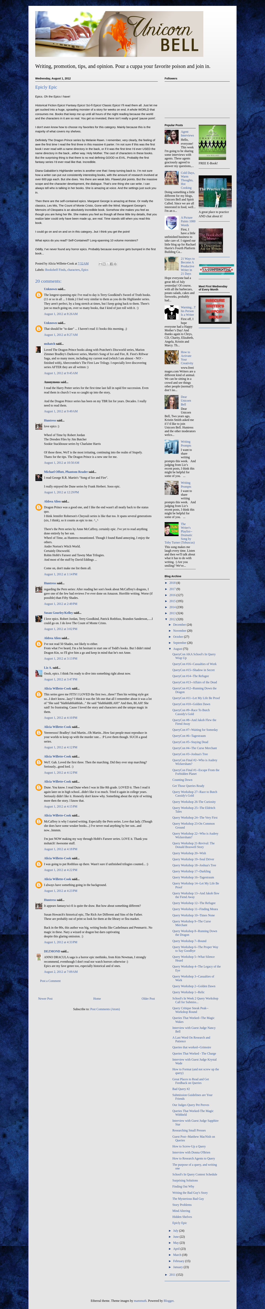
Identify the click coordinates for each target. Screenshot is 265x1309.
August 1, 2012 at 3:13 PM (60, 658)
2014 (172, 607)
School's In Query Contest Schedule (194, 1174)
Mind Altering (181, 1210)
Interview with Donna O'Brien (191, 1152)
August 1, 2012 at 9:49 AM (61, 411)
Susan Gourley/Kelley (58, 612)
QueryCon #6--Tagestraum (189, 735)
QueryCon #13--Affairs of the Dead (194, 682)
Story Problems (182, 1204)
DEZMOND (52, 951)
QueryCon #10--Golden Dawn (191, 704)
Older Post (148, 998)
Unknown (50, 289)
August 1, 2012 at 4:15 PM (60, 806)
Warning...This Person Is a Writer (188, 311)
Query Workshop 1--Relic (188, 992)
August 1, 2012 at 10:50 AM (61, 462)
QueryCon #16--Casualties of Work (194, 664)
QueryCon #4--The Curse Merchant (194, 748)
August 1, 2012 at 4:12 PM (60, 747)
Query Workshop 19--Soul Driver (193, 859)
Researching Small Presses (189, 1130)
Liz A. (48, 667)
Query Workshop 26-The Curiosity (194, 801)
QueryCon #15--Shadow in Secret (193, 670)
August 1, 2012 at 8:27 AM (61, 334)
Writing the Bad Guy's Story (190, 1192)
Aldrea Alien (52, 501)
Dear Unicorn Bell (186, 400)
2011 (172, 1274)
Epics (84, 269)
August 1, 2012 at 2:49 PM (60, 603)
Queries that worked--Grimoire (191, 1047)
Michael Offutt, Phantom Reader (66, 471)
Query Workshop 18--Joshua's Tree (194, 865)
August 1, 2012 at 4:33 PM (60, 942)
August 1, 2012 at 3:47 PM (60, 679)
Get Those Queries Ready (188, 785)
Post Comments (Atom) (105, 1009)
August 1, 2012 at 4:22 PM (60, 870)
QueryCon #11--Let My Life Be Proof (196, 698)
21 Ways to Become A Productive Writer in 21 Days (188, 266)
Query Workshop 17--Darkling (191, 871)
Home (97, 998)
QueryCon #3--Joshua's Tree (190, 754)
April (177, 1248)
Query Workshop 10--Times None (193, 915)
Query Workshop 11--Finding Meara (195, 909)
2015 (172, 601)
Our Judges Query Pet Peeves (190, 1105)
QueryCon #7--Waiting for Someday (195, 729)
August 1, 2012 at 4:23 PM (60, 890)
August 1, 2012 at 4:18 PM (60, 849)
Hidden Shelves (182, 1216)
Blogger (169, 1300)
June (176, 1236)
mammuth (140, 1300)
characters (73, 269)
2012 (172, 619)
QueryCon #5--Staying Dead (190, 742)
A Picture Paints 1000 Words (188, 221)
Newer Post (45, 998)
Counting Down (182, 779)
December (180, 624)
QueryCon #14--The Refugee (190, 676)
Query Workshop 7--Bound (189, 941)
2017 (172, 589)
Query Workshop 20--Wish (189, 853)
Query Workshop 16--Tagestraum (193, 877)
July (176, 1230)
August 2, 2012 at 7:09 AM (61, 971)
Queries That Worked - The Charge (194, 1053)
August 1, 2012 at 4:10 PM (60, 717)
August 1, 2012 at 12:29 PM (61, 492)
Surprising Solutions (185, 1180)
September (180, 642)
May (176, 1242)
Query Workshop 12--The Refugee (194, 903)
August (178, 648)
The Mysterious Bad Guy (188, 1198)
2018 (172, 582)
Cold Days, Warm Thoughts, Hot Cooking (188, 180)
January (178, 1267)
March (177, 1254)
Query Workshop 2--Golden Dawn (193, 986)
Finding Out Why (183, 1186)
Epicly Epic (179, 1223)
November (180, 630)
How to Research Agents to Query (193, 1158)
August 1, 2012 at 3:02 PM (60, 629)
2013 (172, 613)
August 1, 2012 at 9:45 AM (61, 373)
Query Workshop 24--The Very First (195, 817)
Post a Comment (50, 981)
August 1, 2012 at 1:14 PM (60, 574)
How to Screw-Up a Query (189, 1146)
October (178, 636)
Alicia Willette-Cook (57, 688)
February (179, 1261)
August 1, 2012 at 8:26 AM (61, 314)
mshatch (49, 343)
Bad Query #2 (181, 1089)
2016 (172, 595)
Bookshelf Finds (55, 269)
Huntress (50, 420)
